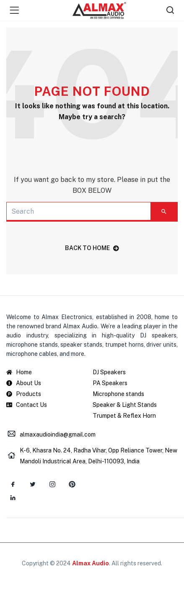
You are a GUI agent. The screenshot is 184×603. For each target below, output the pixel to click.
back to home (92, 248)
